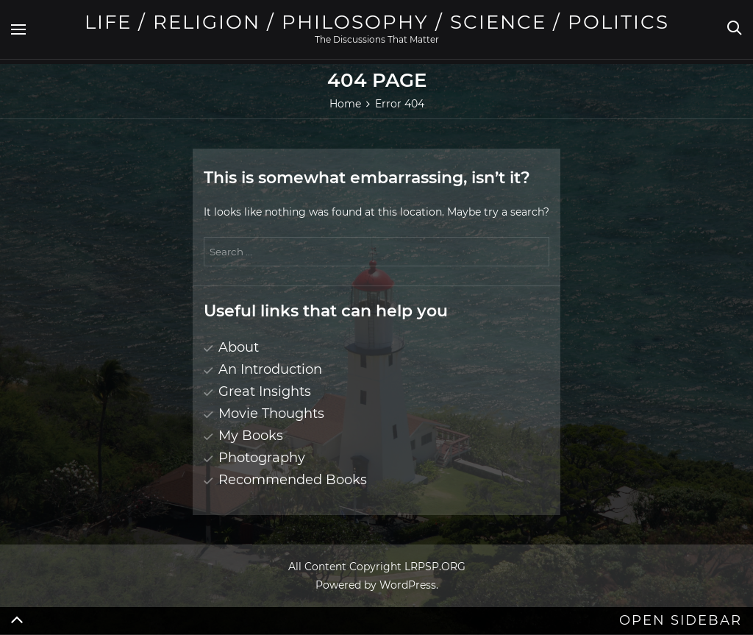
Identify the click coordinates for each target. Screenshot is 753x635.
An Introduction (270, 369)
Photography (261, 458)
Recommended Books (292, 480)
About (238, 347)
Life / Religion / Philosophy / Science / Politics (377, 22)
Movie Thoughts (271, 413)
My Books (250, 436)
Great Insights (264, 391)
